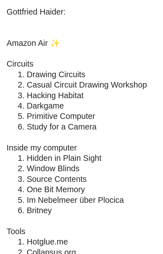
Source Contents (57, 179)
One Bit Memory (56, 189)
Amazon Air (27, 43)
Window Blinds (53, 168)
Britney (39, 210)
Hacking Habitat (55, 95)
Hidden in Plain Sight (64, 158)
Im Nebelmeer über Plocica (75, 200)
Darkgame (45, 105)
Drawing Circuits (56, 74)
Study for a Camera (61, 126)
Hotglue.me (47, 241)
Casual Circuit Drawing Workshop (87, 84)
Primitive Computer (61, 116)
